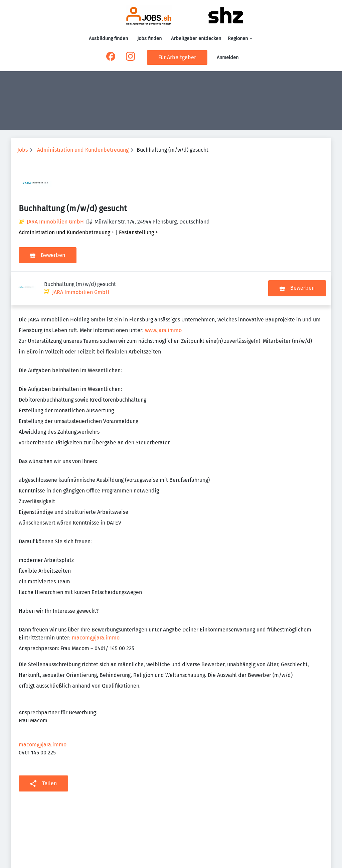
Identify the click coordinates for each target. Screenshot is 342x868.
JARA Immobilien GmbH (55, 222)
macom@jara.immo (96, 604)
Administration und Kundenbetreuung (83, 150)
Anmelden (227, 57)
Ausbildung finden (108, 38)
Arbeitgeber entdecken (196, 38)
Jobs (22, 150)
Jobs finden (149, 38)
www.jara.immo (163, 297)
